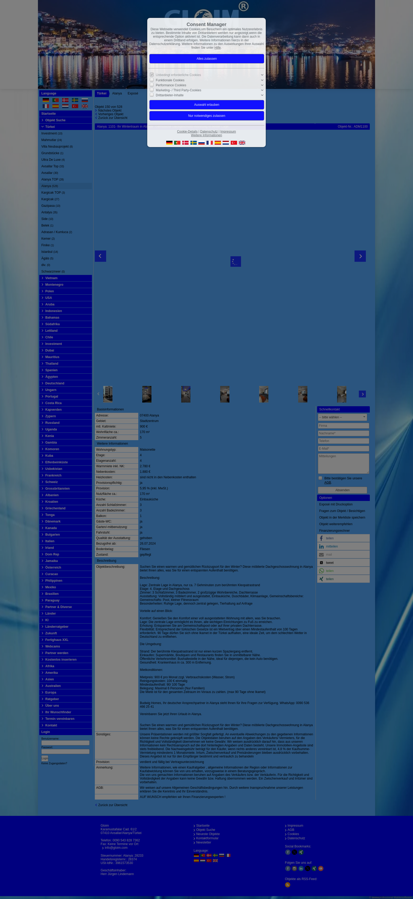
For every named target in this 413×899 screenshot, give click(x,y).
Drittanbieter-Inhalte (170, 95)
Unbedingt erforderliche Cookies (178, 75)
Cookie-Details (187, 131)
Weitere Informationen (206, 135)
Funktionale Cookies (170, 80)
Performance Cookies (171, 85)
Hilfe (217, 47)
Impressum (228, 131)
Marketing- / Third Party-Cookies (178, 90)
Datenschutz (209, 131)
